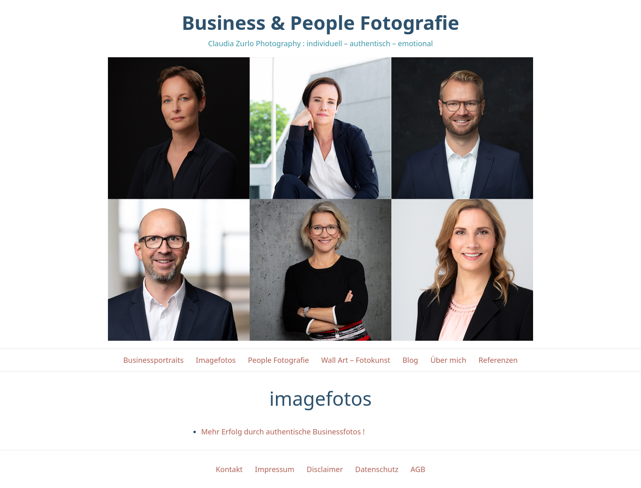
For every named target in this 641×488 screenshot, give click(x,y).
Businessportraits (153, 360)
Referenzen (498, 360)
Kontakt (229, 469)
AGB (417, 469)
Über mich (448, 360)
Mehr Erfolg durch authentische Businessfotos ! (283, 431)
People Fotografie (278, 360)
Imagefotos (215, 360)
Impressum (274, 469)
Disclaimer (325, 469)
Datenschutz (376, 469)
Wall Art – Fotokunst (355, 360)
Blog (410, 360)
